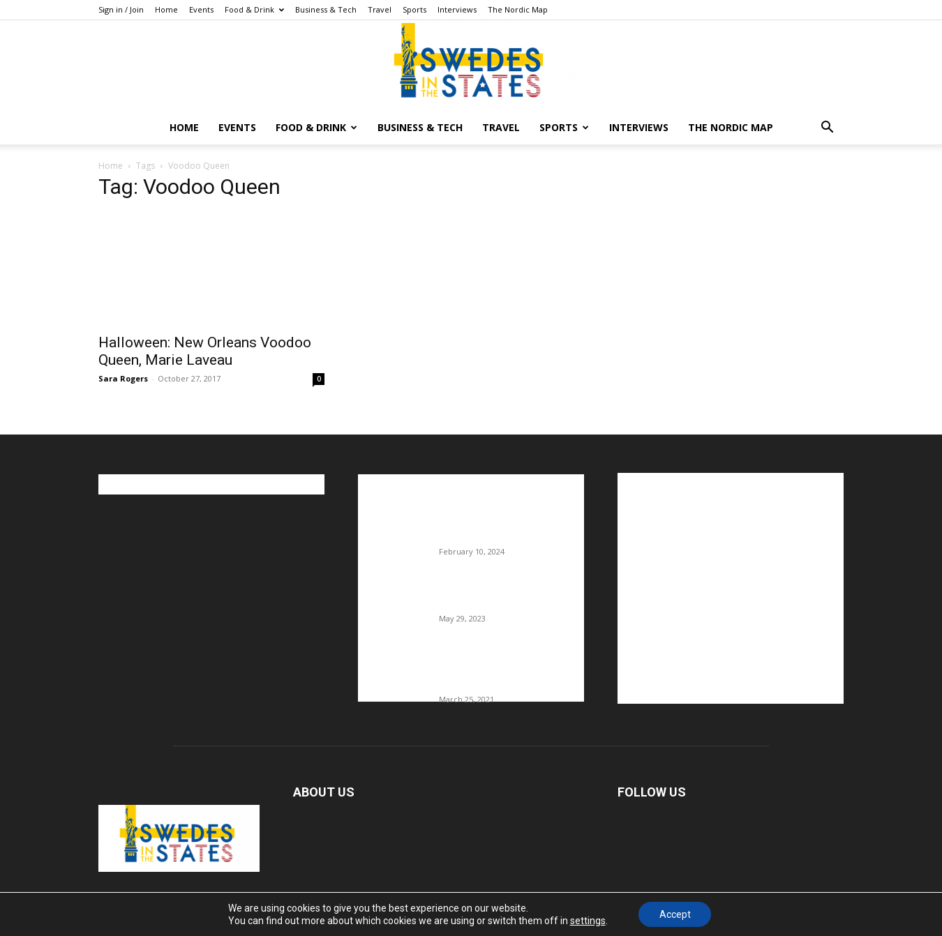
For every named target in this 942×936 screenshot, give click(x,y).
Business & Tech (326, 9)
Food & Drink (254, 9)
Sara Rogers (123, 378)
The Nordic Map (518, 9)
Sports (414, 9)
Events (201, 9)
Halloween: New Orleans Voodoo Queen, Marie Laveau (204, 351)
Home (166, 9)
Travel (379, 9)
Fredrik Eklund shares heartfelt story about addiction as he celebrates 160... (506, 670)
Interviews (457, 9)
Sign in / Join (121, 9)
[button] (827, 128)
